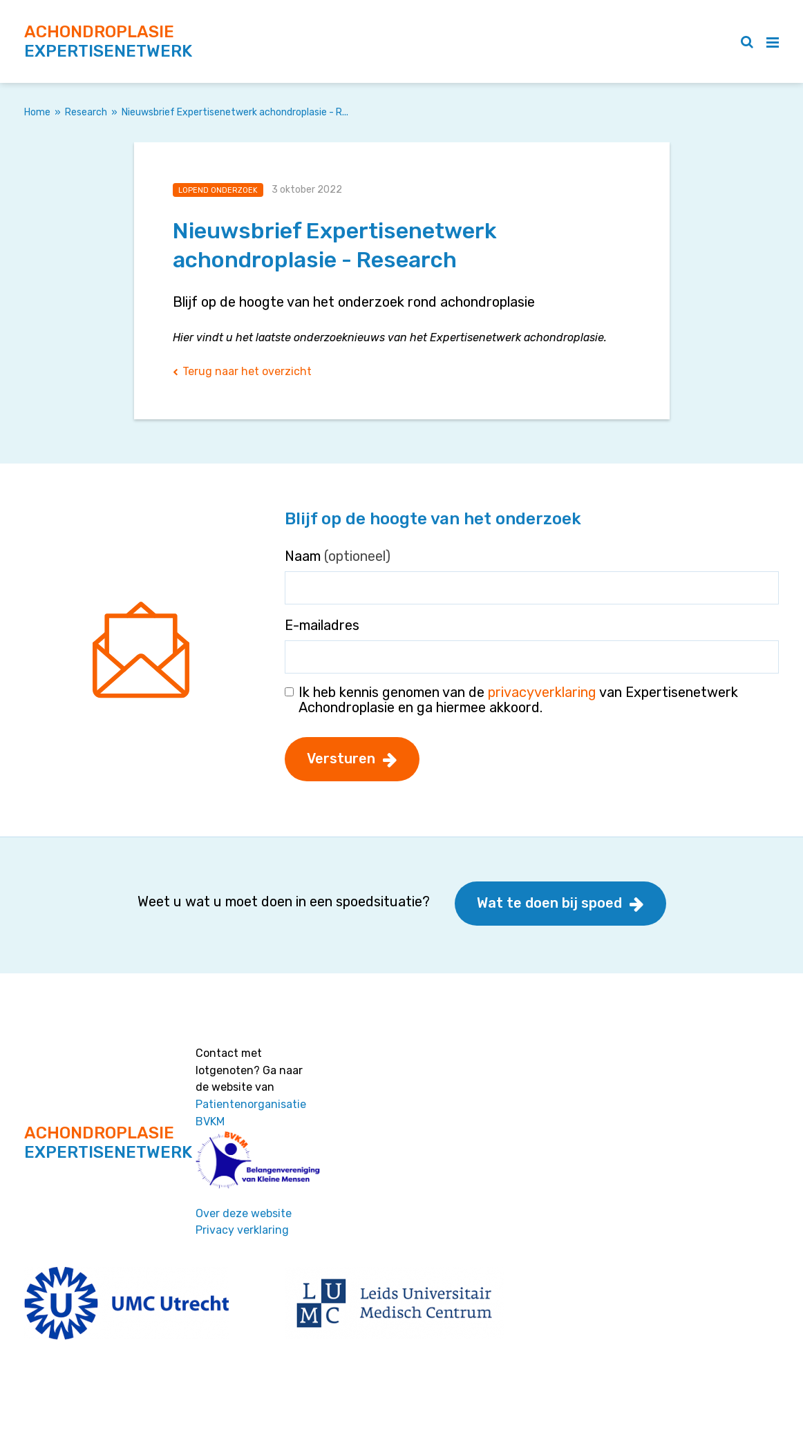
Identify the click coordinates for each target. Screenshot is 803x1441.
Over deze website (244, 1213)
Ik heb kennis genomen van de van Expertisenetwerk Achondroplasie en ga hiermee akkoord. (518, 700)
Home (37, 112)
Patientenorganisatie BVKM (251, 1113)
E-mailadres (322, 625)
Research (86, 112)
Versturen (341, 758)
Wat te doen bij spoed (549, 903)
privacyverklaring (542, 692)
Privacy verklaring (242, 1230)
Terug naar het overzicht (247, 371)
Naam (337, 556)
